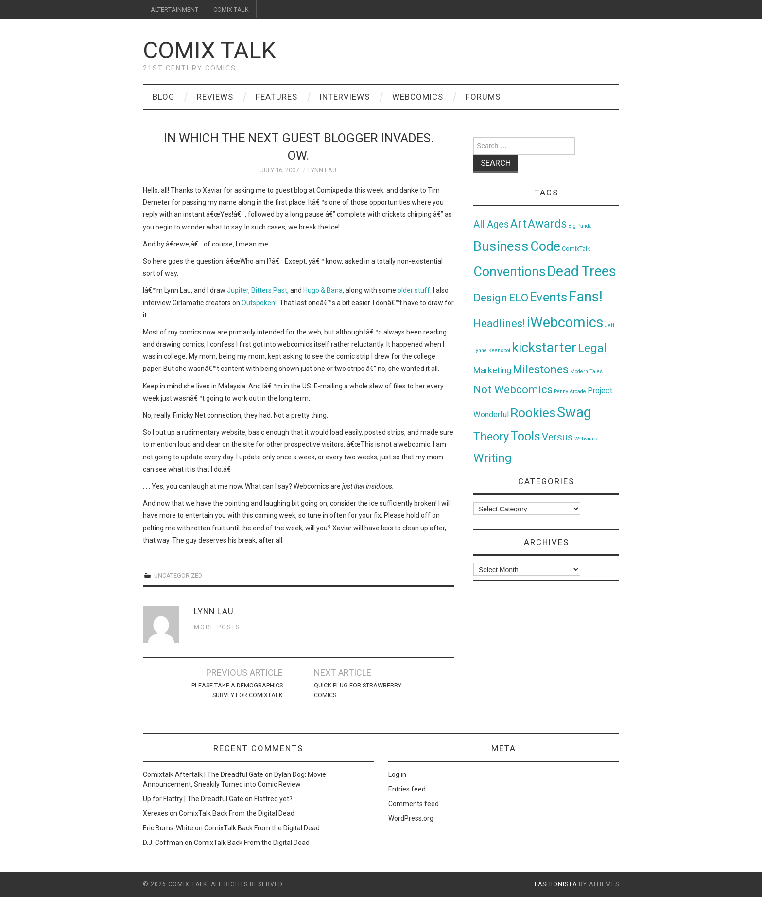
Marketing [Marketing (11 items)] (492, 370)
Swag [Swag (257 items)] (574, 412)
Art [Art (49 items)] (518, 223)
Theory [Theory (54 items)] (491, 436)
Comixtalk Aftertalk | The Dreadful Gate (203, 774)
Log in (397, 774)
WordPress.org (410, 818)
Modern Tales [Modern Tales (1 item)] (586, 372)
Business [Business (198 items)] (501, 246)
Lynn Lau (322, 170)
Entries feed (407, 789)
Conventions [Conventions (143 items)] (509, 272)
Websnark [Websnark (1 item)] (586, 439)
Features (276, 97)
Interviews (345, 97)
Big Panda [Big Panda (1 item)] (580, 226)
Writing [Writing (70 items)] (492, 458)
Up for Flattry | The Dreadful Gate (193, 799)
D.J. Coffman (163, 842)
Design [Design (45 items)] (490, 297)
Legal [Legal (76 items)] (592, 348)
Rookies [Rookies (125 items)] (532, 412)
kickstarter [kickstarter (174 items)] (544, 347)
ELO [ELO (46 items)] (518, 297)
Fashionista (556, 884)
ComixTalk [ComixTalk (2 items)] (576, 249)
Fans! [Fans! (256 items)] (586, 296)
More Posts (217, 627)
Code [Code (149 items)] (545, 246)
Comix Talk (209, 50)
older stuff (414, 290)
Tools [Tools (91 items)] (525, 436)
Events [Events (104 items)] (548, 297)
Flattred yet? (273, 799)
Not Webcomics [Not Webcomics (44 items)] (513, 389)
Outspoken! (259, 303)
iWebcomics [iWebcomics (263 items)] (565, 322)
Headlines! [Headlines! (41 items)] (499, 323)
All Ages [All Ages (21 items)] (491, 224)
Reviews (215, 97)
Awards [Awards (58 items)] (547, 223)
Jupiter (237, 290)
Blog (163, 97)
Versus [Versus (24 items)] (557, 437)
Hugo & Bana (323, 290)
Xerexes (155, 813)
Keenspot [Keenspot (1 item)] (499, 350)
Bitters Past (269, 290)
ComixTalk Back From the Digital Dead (236, 813)
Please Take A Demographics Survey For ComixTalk (237, 690)
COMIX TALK (231, 9)
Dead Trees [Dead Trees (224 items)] (581, 271)
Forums (483, 97)
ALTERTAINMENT (174, 9)
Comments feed (413, 804)
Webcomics (417, 97)
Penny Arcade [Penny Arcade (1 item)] (570, 391)
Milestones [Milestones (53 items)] (541, 369)
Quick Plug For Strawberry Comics (357, 690)
